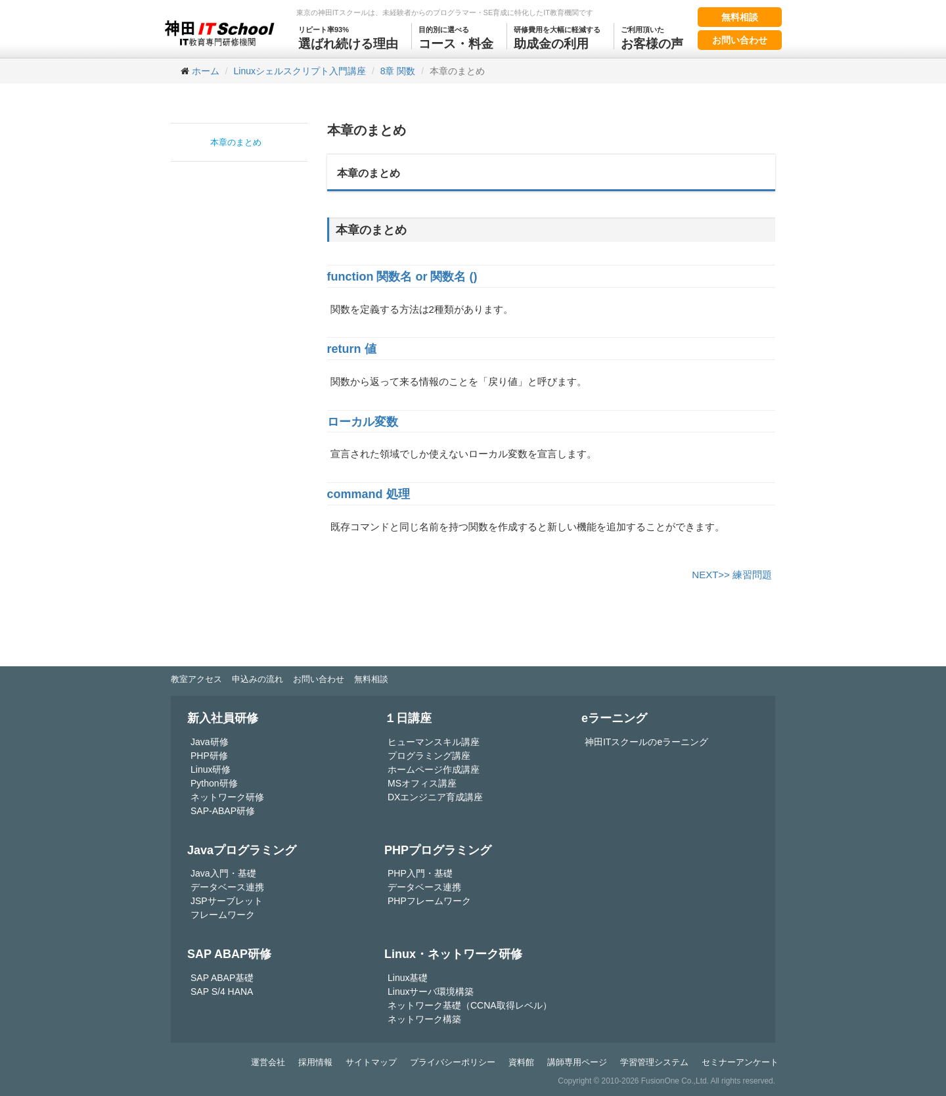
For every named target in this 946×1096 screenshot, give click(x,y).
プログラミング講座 (429, 755)
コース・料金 (455, 37)
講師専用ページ (577, 1062)
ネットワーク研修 (227, 797)
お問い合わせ (739, 40)
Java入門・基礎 (223, 873)
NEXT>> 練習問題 (732, 574)
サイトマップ (371, 1062)
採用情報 (315, 1062)
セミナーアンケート (740, 1062)
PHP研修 (209, 755)
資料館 (521, 1062)
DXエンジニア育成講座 (435, 797)
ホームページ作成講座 (434, 769)
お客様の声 (652, 37)
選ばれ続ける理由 (348, 37)
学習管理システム (654, 1062)
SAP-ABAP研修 (223, 811)
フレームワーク (223, 914)
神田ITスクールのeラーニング (646, 742)
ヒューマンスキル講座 (434, 742)
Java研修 (210, 742)
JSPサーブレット (227, 901)
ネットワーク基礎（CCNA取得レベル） (470, 1005)
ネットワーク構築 (424, 1019)
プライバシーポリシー (452, 1062)
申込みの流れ (257, 679)
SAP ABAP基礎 (222, 977)
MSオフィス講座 (422, 783)
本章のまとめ (235, 142)
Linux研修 (211, 769)
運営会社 (268, 1062)
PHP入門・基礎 (420, 873)
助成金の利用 (557, 37)
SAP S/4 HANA (222, 991)
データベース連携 (227, 887)
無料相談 (739, 17)
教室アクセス (196, 679)
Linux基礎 (408, 977)
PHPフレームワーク (429, 901)
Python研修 (214, 783)
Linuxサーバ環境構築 (431, 991)
